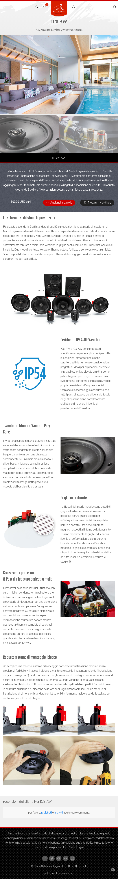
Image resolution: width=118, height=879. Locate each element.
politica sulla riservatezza (59, 873)
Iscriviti (58, 813)
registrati (46, 813)
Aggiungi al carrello (59, 203)
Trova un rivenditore (97, 203)
